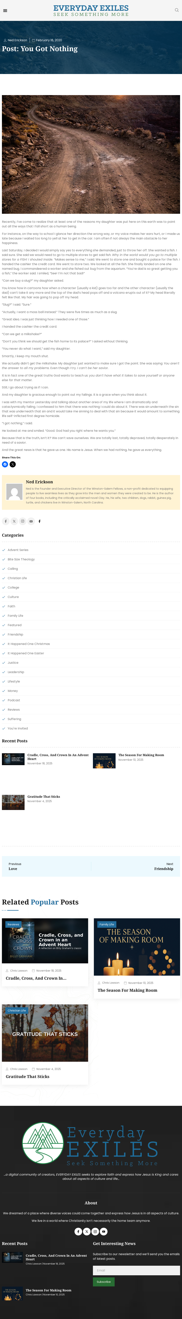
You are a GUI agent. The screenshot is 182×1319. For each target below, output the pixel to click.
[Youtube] (31, 521)
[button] (5, 10)
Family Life (107, 924)
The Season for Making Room (141, 755)
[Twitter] (14, 521)
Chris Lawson (18, 971)
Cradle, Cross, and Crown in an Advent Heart (58, 757)
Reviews (13, 924)
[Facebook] (6, 521)
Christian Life (17, 1010)
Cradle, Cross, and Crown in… (36, 978)
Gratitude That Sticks (43, 796)
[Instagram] (22, 521)
